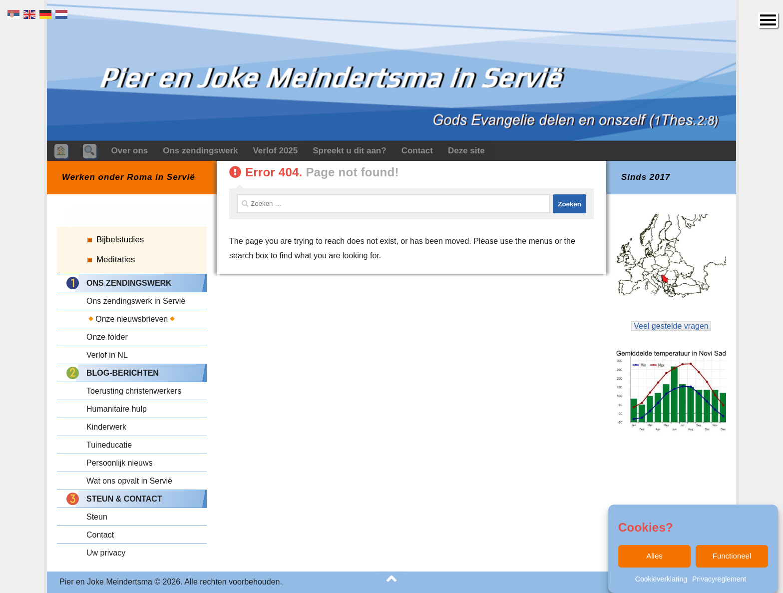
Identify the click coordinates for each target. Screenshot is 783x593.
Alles (654, 556)
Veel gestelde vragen (671, 326)
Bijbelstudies (120, 239)
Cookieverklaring (661, 579)
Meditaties (115, 259)
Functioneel (732, 556)
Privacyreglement (719, 579)
